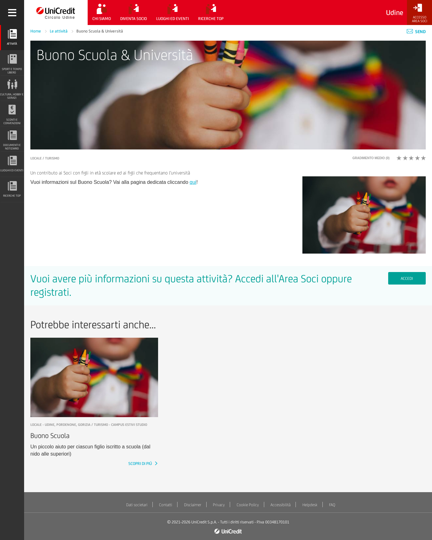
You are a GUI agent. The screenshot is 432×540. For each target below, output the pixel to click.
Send (416, 31)
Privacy (219, 504)
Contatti (165, 504)
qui (193, 182)
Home (36, 31)
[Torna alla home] (56, 12)
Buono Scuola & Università (99, 31)
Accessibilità (280, 504)
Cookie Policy (248, 504)
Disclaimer (192, 504)
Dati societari (136, 504)
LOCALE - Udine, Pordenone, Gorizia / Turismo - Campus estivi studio (88, 424)
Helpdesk (309, 504)
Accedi (407, 278)
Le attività (59, 31)
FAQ (332, 504)
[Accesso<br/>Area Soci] (419, 13)
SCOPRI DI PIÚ (140, 463)
